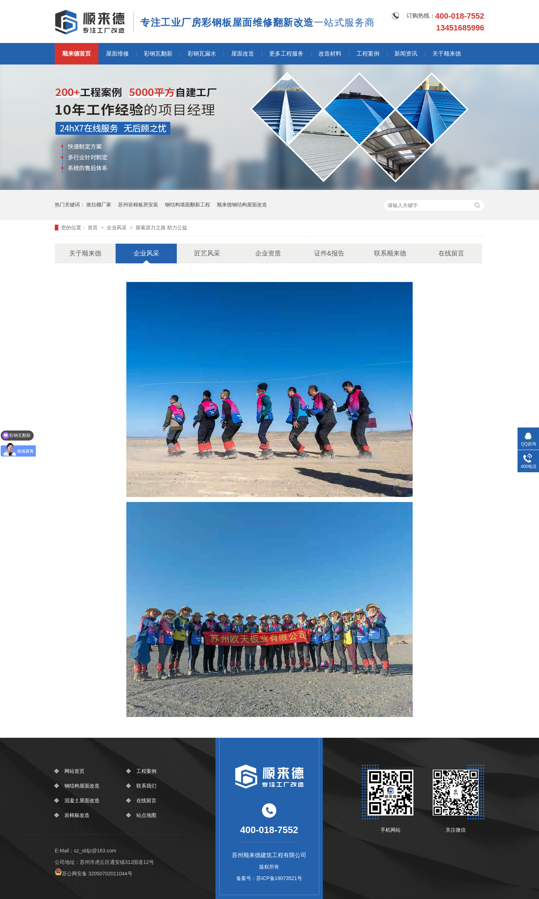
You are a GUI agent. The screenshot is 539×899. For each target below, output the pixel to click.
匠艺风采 (207, 253)
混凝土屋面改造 (81, 800)
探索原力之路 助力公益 (161, 227)
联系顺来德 (390, 253)
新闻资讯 (405, 54)
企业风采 (117, 227)
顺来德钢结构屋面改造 (242, 204)
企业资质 (268, 253)
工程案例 (367, 54)
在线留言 (451, 253)
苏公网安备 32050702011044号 (93, 873)
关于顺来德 (446, 54)
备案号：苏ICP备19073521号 (269, 878)
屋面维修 (117, 54)
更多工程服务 (286, 54)
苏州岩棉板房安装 (138, 204)
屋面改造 (242, 54)
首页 (93, 227)
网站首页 (74, 771)
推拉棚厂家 (98, 204)
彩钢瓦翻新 (158, 54)
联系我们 (146, 786)
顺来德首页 (76, 54)
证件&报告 (329, 253)
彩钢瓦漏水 (202, 54)
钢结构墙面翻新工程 (187, 204)
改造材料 (330, 54)
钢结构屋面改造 (81, 786)
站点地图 (146, 815)
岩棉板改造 (76, 815)
